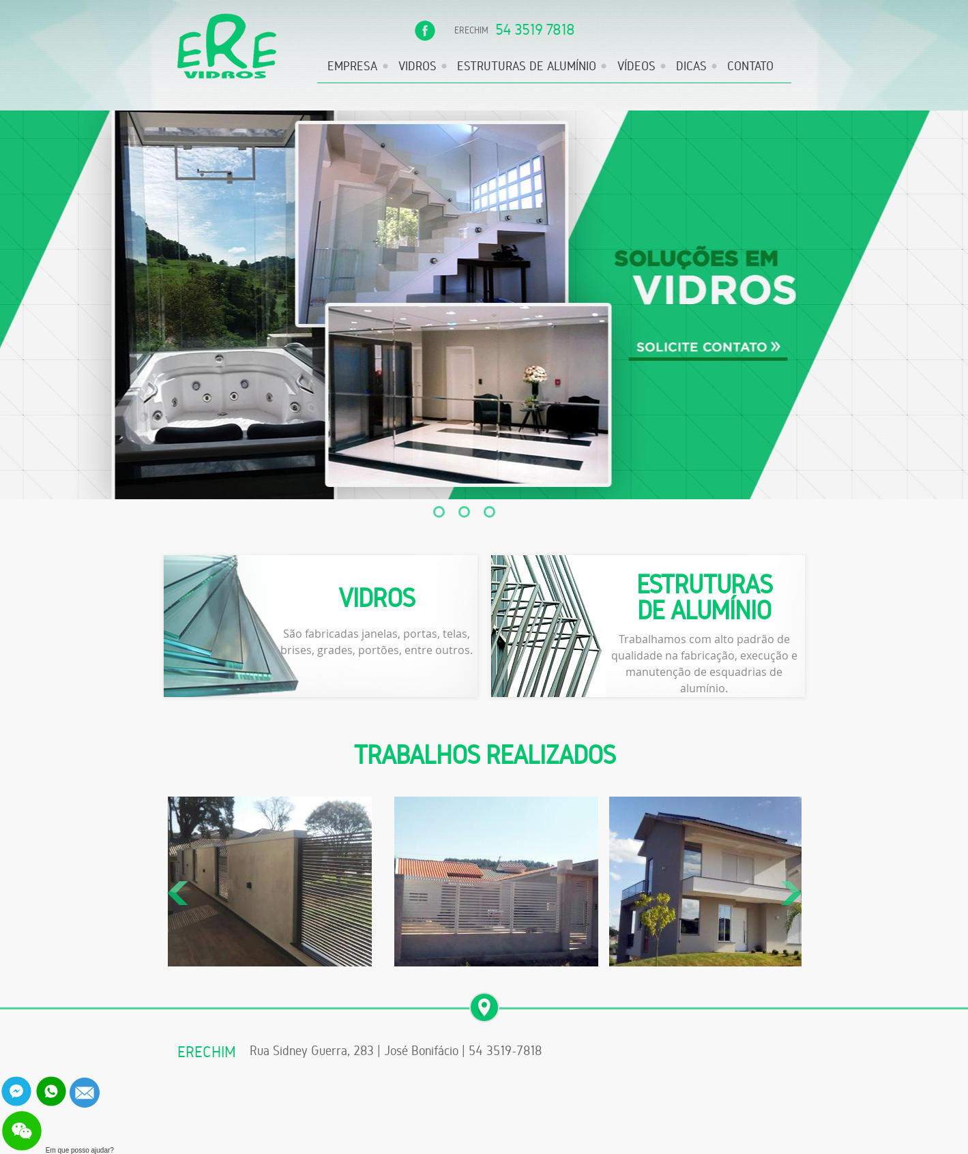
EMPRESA (352, 66)
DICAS (691, 66)
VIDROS (417, 66)
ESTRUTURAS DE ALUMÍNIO (526, 66)
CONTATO (750, 66)
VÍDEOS (636, 66)
